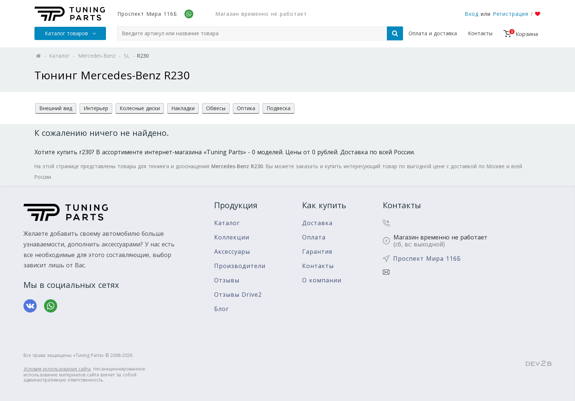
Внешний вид (55, 108)
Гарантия (317, 251)
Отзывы (226, 280)
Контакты (480, 33)
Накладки (183, 108)
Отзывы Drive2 (238, 294)
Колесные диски (140, 108)
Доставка (317, 223)
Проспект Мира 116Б (147, 13)
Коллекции (231, 237)
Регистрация (510, 13)
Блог (221, 309)
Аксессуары (232, 251)
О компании (321, 280)
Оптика (246, 108)
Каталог (227, 223)
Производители (239, 266)
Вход (472, 13)
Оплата (314, 237)
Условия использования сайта (57, 369)
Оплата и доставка (433, 33)
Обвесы (216, 108)
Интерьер (96, 108)
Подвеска (278, 108)
